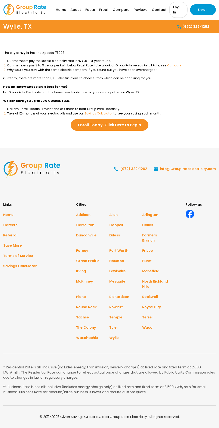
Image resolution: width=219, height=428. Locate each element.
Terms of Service (18, 255)
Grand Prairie (87, 260)
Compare (121, 9)
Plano (81, 296)
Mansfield (150, 271)
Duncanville (86, 235)
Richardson (119, 296)
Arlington (150, 214)
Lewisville (117, 271)
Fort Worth (118, 250)
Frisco (147, 250)
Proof (103, 9)
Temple (115, 317)
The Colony (86, 327)
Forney (82, 250)
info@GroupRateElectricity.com (184, 168)
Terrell (147, 317)
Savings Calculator (98, 113)
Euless (114, 235)
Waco (147, 327)
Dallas (147, 225)
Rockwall (150, 296)
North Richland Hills (155, 284)
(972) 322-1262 (193, 26)
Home (61, 9)
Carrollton (85, 225)
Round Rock (86, 307)
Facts (90, 9)
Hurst (147, 260)
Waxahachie (87, 337)
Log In (176, 10)
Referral (10, 235)
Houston (116, 260)
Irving (81, 271)
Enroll (202, 9)
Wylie (114, 337)
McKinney (84, 281)
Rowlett (116, 307)
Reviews (141, 9)
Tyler (113, 327)
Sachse (82, 317)
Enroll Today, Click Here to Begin (109, 125)
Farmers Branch (149, 238)
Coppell (116, 225)
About (75, 9)
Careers (10, 225)
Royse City (151, 307)
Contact (159, 9)
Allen (113, 214)
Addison (83, 214)
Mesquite (117, 281)
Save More (12, 245)
